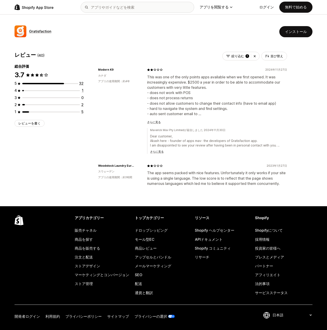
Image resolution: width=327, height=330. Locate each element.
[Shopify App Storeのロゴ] (34, 7)
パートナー (264, 266)
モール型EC (144, 239)
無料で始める (296, 7)
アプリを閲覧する (216, 7)
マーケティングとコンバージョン (102, 275)
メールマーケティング (153, 266)
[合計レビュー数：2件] (82, 104)
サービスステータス (271, 292)
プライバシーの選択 (150, 316)
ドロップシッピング (151, 230)
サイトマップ (118, 316)
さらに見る (154, 122)
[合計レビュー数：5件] (82, 111)
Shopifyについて (269, 230)
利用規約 (52, 316)
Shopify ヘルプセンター (214, 230)
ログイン (266, 7)
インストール (296, 31)
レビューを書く (29, 123)
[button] (254, 56)
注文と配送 (84, 257)
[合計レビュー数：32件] (81, 83)
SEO (138, 275)
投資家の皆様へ (267, 248)
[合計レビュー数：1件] (83, 90)
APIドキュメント (209, 239)
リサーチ (202, 257)
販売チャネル (86, 230)
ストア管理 (84, 283)
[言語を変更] (292, 315)
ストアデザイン (87, 266)
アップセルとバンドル (153, 257)
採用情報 (262, 239)
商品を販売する (87, 248)
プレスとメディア (269, 257)
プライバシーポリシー (83, 316)
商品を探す (84, 239)
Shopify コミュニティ (213, 248)
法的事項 (262, 283)
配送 (138, 283)
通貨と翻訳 (144, 292)
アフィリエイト (267, 275)
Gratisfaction (40, 31)
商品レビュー (146, 248)
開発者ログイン (27, 316)
